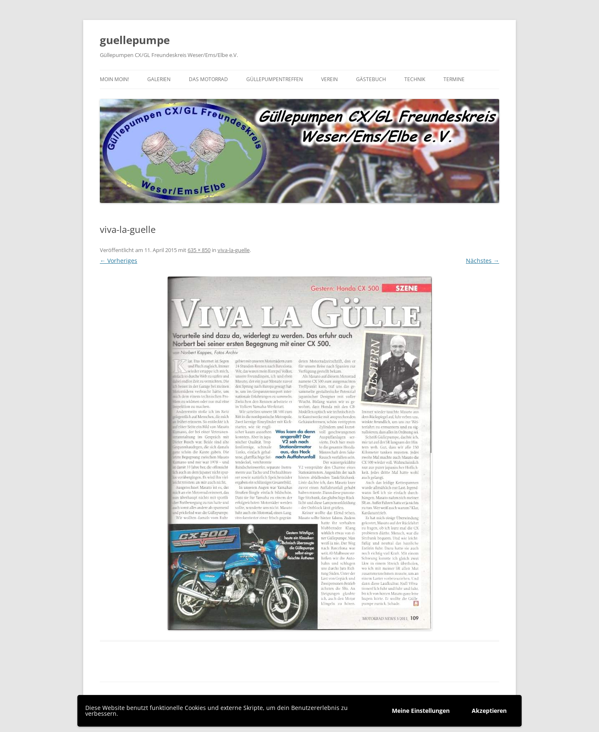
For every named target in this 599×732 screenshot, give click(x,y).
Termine (454, 79)
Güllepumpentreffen (274, 79)
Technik (414, 79)
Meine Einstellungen (421, 711)
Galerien (159, 79)
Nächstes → (482, 261)
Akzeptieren (489, 711)
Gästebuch (371, 79)
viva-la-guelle (234, 250)
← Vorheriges (118, 261)
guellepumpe (135, 39)
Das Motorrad (208, 79)
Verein (329, 79)
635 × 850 (199, 250)
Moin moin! (114, 79)
